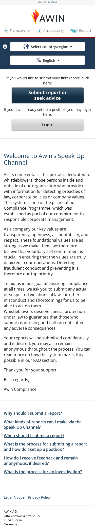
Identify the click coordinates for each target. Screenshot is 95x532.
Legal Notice (14, 497)
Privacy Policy (39, 497)
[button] (5, 46)
